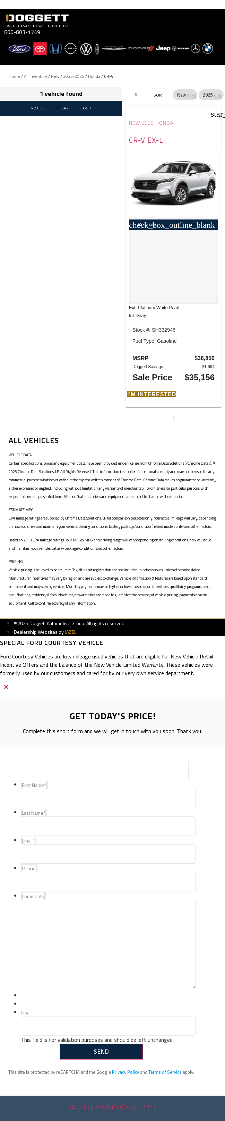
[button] (192, 95)
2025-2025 (73, 76)
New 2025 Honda (151, 123)
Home (14, 76)
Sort (159, 95)
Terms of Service (165, 1072)
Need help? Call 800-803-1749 (112, 1107)
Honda (94, 76)
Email (26, 1013)
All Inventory (35, 76)
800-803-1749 (22, 32)
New (55, 76)
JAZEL (70, 632)
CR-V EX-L (146, 140)
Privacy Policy (125, 1072)
